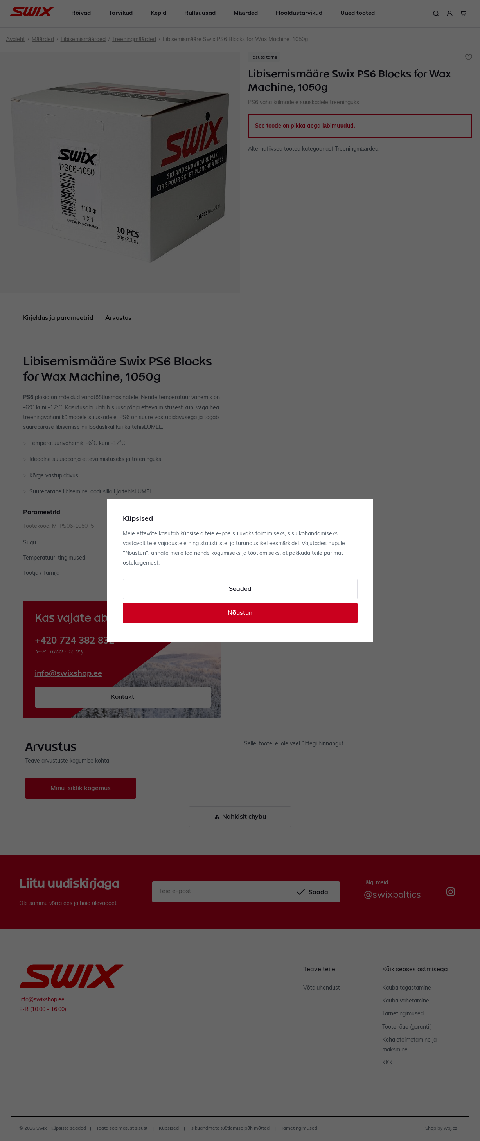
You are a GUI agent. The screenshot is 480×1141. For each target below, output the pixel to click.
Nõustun (240, 613)
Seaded (240, 589)
